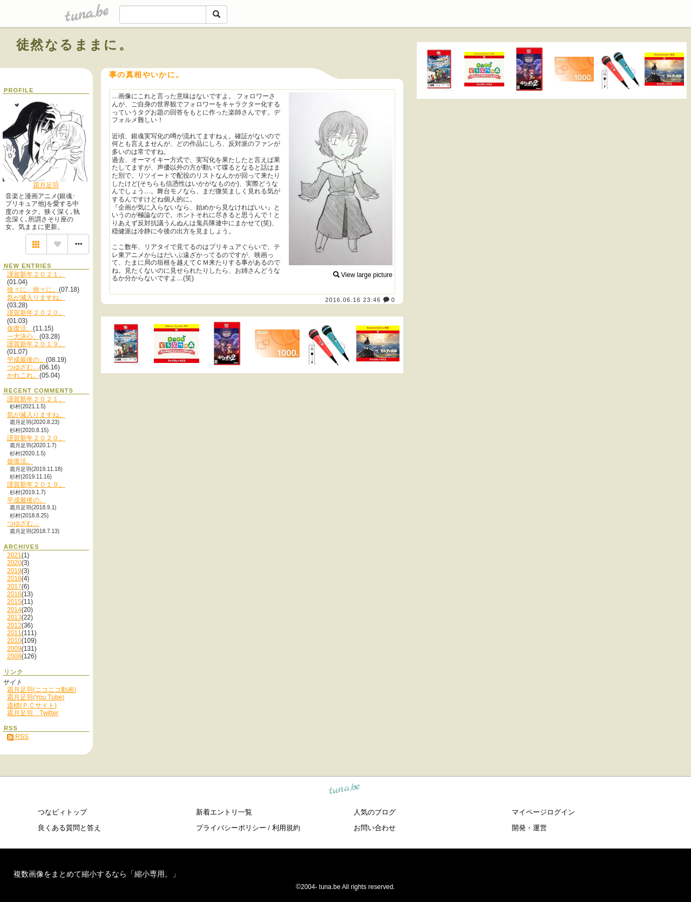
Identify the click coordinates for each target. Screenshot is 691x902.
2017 (14, 586)
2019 (14, 571)
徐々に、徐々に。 (33, 289)
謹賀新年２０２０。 (36, 313)
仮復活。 (20, 328)
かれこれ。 (23, 375)
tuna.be (344, 790)
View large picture (363, 275)
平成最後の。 (26, 360)
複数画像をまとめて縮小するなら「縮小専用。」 (96, 874)
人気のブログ (375, 812)
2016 (14, 594)
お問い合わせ (375, 828)
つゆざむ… (23, 367)
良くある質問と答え (69, 828)
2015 (14, 601)
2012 (14, 625)
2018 (14, 578)
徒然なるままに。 (74, 44)
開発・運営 (529, 828)
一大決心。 (23, 336)
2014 (14, 610)
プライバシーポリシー (231, 828)
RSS (18, 737)
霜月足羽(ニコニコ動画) (41, 690)
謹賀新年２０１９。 (36, 344)
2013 (14, 617)
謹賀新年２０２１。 (36, 274)
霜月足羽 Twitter (32, 713)
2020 (14, 563)
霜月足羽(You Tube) (35, 697)
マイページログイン (543, 812)
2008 (14, 656)
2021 (14, 555)
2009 (14, 648)
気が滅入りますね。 (36, 297)
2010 (14, 640)
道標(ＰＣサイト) (32, 705)
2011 (14, 633)
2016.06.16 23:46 (353, 300)
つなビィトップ (62, 812)
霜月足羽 (46, 185)
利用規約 (286, 828)
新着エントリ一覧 (224, 812)
